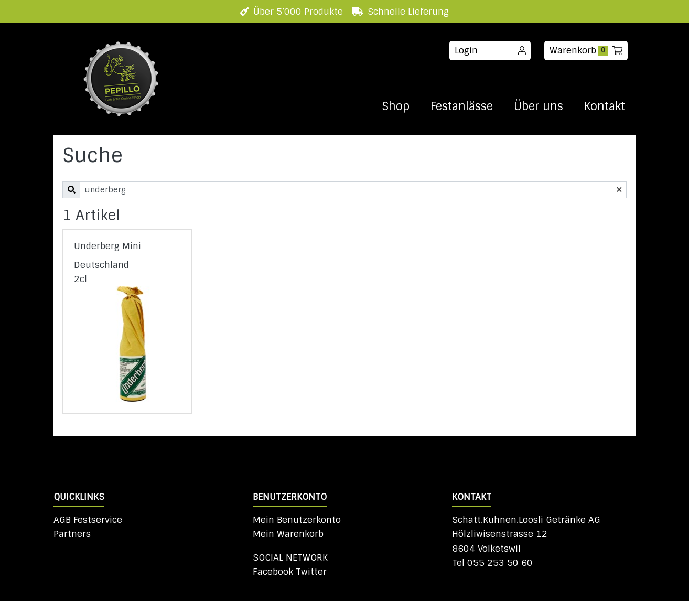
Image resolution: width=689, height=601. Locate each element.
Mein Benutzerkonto (297, 519)
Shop (396, 106)
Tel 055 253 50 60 (492, 562)
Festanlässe (461, 106)
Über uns (538, 106)
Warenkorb (586, 50)
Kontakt (604, 106)
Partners (72, 534)
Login (490, 50)
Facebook (273, 571)
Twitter (311, 571)
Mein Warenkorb (288, 534)
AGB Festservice (87, 519)
